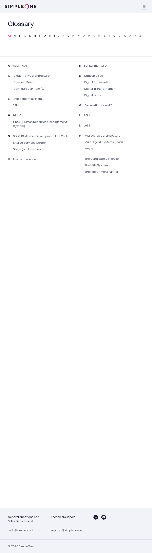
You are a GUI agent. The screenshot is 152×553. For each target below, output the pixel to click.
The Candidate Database (101, 158)
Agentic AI (20, 65)
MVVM (89, 148)
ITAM (86, 115)
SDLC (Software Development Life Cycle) (41, 136)
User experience (24, 159)
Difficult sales (93, 75)
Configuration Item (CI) (29, 89)
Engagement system (27, 99)
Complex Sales (23, 82)
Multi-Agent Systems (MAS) (104, 142)
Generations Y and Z (98, 105)
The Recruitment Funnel (101, 172)
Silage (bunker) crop (27, 149)
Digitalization (93, 95)
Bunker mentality (95, 65)
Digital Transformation (99, 89)
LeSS (87, 125)
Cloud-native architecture (31, 75)
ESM (16, 105)
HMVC (17, 115)
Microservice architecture (103, 135)
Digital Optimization (97, 82)
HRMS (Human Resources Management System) (40, 124)
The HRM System (96, 165)
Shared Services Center (29, 142)
